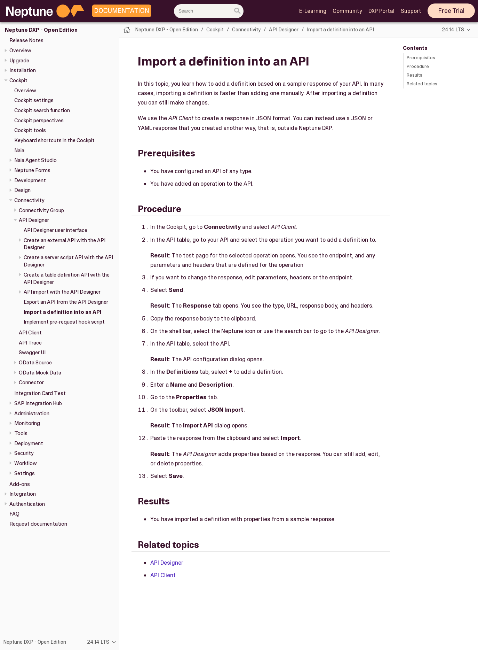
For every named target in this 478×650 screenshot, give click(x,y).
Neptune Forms (32, 170)
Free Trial (451, 11)
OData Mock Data (40, 372)
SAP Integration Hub (38, 403)
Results (414, 75)
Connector (31, 382)
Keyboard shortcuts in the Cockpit (54, 140)
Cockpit (18, 80)
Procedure (418, 66)
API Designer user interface (55, 230)
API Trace (30, 342)
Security (24, 453)
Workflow (25, 463)
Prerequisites (421, 58)
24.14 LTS (453, 29)
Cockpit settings (34, 100)
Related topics (422, 84)
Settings (24, 473)
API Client (30, 332)
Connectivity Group (41, 210)
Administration (31, 413)
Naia (19, 150)
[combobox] (209, 11)
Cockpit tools (30, 130)
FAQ (14, 513)
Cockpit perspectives (39, 120)
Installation (22, 70)
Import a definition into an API (62, 312)
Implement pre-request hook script (64, 321)
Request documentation (38, 523)
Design (22, 190)
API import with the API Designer (62, 291)
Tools (20, 433)
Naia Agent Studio (35, 160)
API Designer (34, 220)
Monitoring (27, 423)
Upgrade (19, 60)
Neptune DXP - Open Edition (41, 29)
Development (30, 180)
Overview (20, 50)
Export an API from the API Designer (66, 302)
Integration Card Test (40, 393)
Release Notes (26, 40)
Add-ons (19, 484)
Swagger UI (32, 352)
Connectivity (29, 200)
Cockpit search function (42, 110)
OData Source (35, 362)
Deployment (28, 443)
